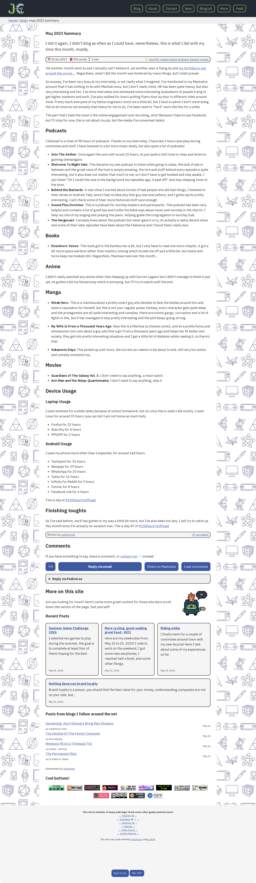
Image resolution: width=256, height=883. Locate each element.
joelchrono (68, 534)
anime (173, 59)
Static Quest (128, 830)
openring (69, 768)
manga (164, 59)
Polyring (128, 826)
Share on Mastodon (161, 566)
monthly (154, 59)
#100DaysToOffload (80, 500)
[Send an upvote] (50, 566)
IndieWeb (125, 819)
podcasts (183, 59)
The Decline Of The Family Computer (73, 733)
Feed (239, 8)
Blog (137, 8)
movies (204, 59)
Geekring (126, 822)
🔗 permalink (200, 534)
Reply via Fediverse (67, 579)
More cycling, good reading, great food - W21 (126, 630)
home (13, 20)
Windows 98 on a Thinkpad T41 (69, 743)
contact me (128, 556)
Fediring (126, 815)
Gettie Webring (128, 833)
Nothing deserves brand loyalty (73, 683)
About (152, 8)
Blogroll (206, 8)
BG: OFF (137, 873)
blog (23, 20)
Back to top (120, 873)
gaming (194, 59)
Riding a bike (170, 628)
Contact (171, 8)
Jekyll (152, 839)
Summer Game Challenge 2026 (69, 630)
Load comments (196, 566)
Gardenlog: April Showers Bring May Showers (80, 723)
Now (188, 8)
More (224, 8)
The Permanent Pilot (61, 754)
